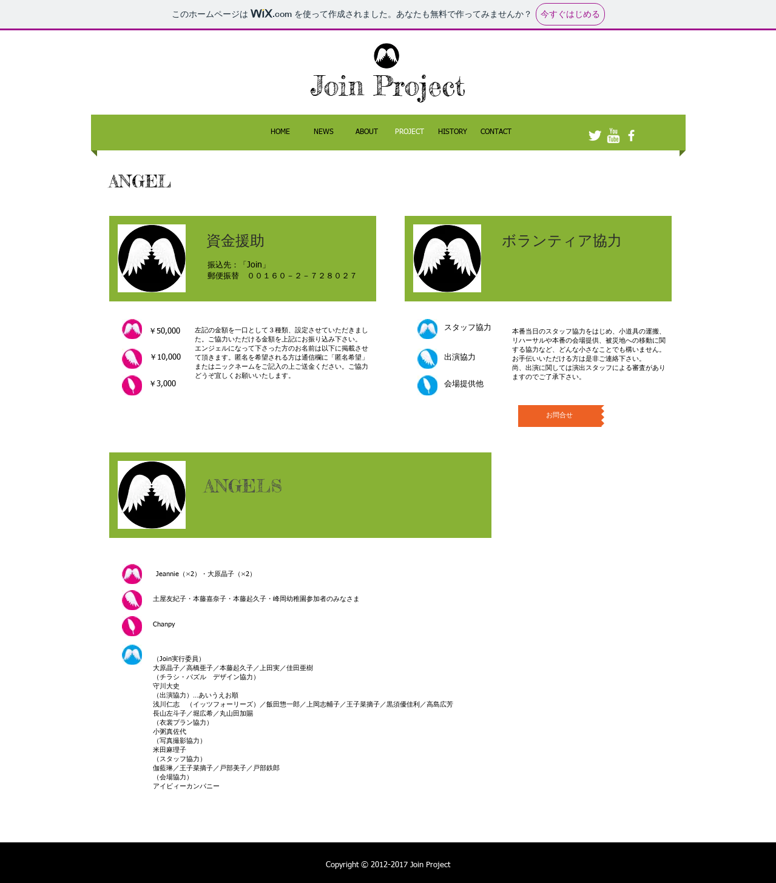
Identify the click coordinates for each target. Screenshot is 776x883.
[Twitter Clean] (594, 135)
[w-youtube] (613, 135)
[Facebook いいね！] (607, 95)
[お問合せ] (559, 416)
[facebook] (631, 135)
